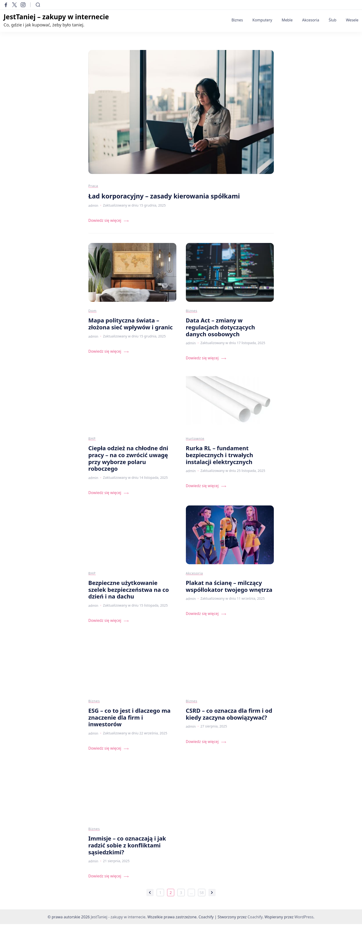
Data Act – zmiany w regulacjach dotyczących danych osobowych (220, 328)
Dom (92, 311)
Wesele (352, 20)
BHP (92, 439)
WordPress (304, 917)
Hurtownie (195, 439)
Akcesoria (310, 20)
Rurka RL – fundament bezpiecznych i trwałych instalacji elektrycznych (219, 455)
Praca (93, 186)
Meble (287, 20)
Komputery (262, 20)
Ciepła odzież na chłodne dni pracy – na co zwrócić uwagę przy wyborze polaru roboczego (128, 459)
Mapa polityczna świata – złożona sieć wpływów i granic (130, 324)
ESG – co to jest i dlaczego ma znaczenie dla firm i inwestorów (129, 718)
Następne (212, 893)
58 (202, 894)
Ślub (332, 20)
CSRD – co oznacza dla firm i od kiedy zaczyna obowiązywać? (229, 714)
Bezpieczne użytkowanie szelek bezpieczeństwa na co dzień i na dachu (128, 590)
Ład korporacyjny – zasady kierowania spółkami (167, 196)
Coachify (255, 917)
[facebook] (6, 4)
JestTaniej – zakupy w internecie (56, 16)
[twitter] (14, 4)
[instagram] (23, 4)
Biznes (237, 20)
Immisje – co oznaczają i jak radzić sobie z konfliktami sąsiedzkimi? (127, 846)
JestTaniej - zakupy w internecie (118, 917)
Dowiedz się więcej (104, 221)
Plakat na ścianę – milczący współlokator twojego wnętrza (229, 587)
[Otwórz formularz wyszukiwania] (37, 4)
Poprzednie (150, 893)
